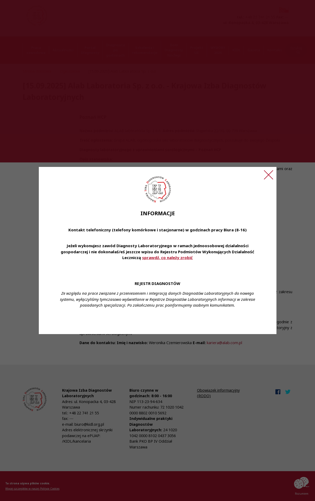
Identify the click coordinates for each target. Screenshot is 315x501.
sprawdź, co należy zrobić (167, 257)
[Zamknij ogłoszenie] (268, 175)
